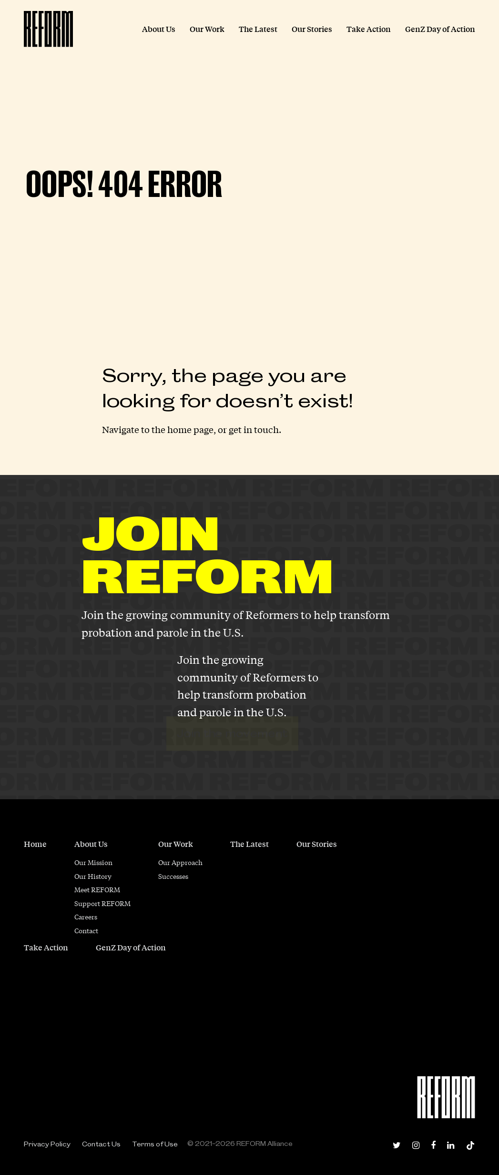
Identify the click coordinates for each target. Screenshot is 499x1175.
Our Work (175, 843)
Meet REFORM (97, 889)
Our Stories (316, 843)
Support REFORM (102, 903)
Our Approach (180, 862)
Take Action (46, 947)
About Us (91, 843)
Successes (173, 876)
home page (190, 429)
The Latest (249, 843)
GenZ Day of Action (131, 947)
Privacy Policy (47, 1144)
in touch (261, 429)
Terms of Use (155, 1144)
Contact (86, 930)
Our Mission (93, 862)
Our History (93, 876)
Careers (85, 916)
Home (35, 843)
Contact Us (101, 1144)
